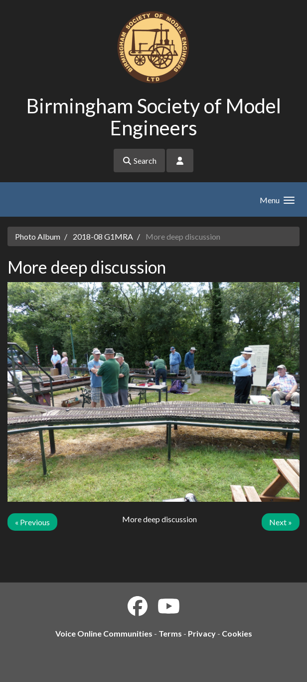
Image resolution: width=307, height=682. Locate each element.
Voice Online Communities (104, 633)
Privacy (202, 633)
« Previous (32, 522)
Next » (280, 522)
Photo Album (37, 236)
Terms (170, 633)
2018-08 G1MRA (103, 236)
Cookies (237, 633)
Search (139, 160)
